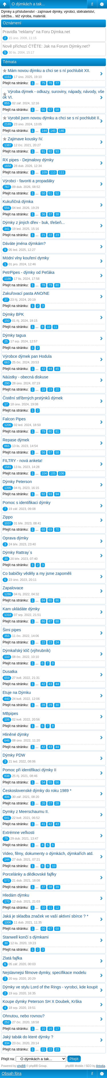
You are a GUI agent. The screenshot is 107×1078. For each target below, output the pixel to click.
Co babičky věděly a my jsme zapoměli (37, 573)
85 (50, 600)
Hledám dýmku (16, 895)
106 (61, 473)
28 (43, 705)
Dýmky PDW (14, 755)
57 (50, 109)
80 (57, 285)
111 (61, 172)
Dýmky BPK (13, 314)
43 (43, 368)
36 (43, 214)
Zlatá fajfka (12, 958)
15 (43, 1028)
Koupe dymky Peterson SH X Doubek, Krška (42, 1001)
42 (43, 684)
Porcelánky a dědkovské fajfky (29, 874)
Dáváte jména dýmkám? (24, 243)
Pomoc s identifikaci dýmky (27, 502)
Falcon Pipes (14, 419)
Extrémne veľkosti (18, 832)
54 (43, 782)
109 (44, 172)
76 (50, 83)
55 (50, 782)
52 (57, 193)
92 (50, 151)
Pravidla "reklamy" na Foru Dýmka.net (36, 31)
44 (50, 368)
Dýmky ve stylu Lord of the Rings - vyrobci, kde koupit (50, 987)
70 (57, 529)
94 (57, 494)
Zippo (8, 517)
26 (43, 803)
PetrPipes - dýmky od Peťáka (28, 272)
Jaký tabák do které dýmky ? (28, 1037)
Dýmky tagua (14, 335)
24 (57, 642)
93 (57, 151)
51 (50, 193)
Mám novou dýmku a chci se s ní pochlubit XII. (49, 70)
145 (52, 130)
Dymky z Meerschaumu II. (26, 811)
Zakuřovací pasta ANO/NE (26, 293)
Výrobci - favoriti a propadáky (28, 181)
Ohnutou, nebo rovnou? (24, 1016)
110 (52, 172)
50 (43, 193)
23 (57, 235)
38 (57, 214)
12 (57, 907)
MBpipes (10, 713)
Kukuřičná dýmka (18, 201)
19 (50, 389)
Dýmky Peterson (17, 481)
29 (50, 705)
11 (55, 327)
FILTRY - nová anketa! (22, 460)
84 (43, 600)
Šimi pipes (12, 630)
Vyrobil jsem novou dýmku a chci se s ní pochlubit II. (54, 118)
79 (50, 285)
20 (57, 389)
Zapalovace (13, 588)
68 (43, 529)
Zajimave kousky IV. (25, 139)
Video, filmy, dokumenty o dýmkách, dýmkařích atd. (48, 853)
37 (50, 214)
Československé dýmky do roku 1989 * (37, 790)
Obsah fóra (11, 1073)
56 (43, 109)
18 (43, 389)
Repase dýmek (16, 440)
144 (44, 130)
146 (61, 130)
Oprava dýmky (15, 538)
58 (57, 109)
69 (50, 529)
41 (43, 824)
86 (57, 600)
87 (50, 621)
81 (57, 431)
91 (43, 151)
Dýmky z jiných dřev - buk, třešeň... (34, 222)
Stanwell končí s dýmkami (26, 937)
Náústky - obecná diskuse (25, 377)
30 (57, 705)
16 (50, 1028)
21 (43, 235)
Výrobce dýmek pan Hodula (27, 356)
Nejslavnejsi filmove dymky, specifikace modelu (44, 972)
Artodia (100, 1066)
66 (43, 928)
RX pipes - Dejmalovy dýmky (28, 160)
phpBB (21, 1066)
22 (50, 235)
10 (48, 327)
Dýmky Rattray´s (17, 552)
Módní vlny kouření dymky (26, 258)
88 (57, 621)
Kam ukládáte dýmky (21, 609)
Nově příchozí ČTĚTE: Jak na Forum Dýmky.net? (46, 46)
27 (50, 803)
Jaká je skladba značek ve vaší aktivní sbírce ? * (45, 916)
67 (50, 928)
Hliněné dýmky (16, 734)
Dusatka (10, 671)
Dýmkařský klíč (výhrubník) (27, 650)
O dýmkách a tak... (28, 4)
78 (43, 285)
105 (52, 473)
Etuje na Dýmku (17, 692)
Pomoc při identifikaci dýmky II (29, 770)
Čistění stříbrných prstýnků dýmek (33, 398)
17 (57, 1028)
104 (44, 473)
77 (57, 83)
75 (43, 83)
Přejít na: (8, 1059)
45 (57, 368)
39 (57, 887)
